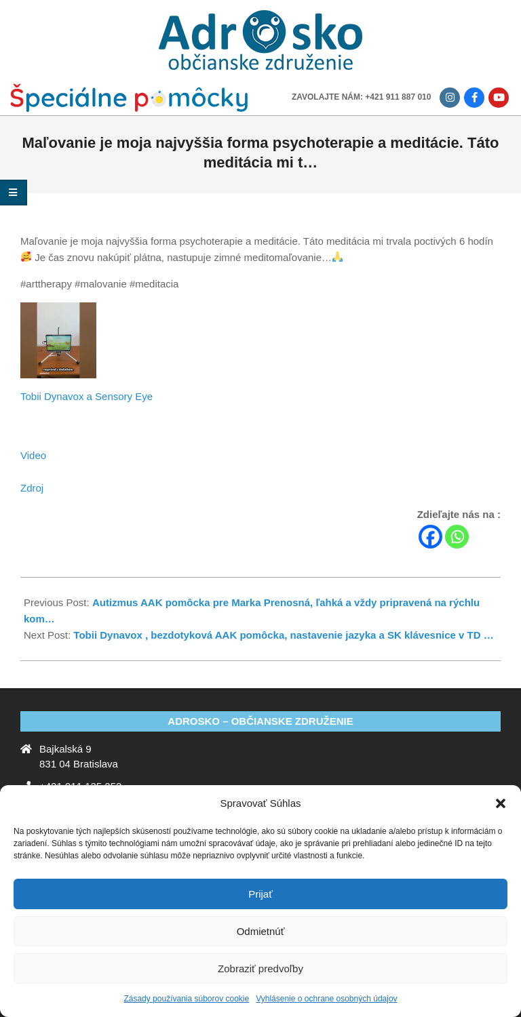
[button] (500, 803)
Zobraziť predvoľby (260, 968)
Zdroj (31, 488)
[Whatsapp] (457, 537)
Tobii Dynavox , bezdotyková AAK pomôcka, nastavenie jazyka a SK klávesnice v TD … (283, 635)
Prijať (260, 894)
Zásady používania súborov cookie (186, 998)
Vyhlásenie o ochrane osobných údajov (326, 998)
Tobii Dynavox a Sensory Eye (86, 396)
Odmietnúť (261, 931)
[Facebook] (430, 537)
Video (33, 455)
